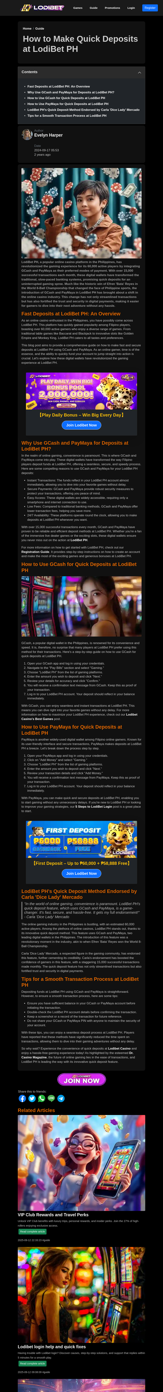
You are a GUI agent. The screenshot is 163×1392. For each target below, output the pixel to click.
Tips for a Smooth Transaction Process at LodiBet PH (66, 115)
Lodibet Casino (119, 1048)
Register (150, 7)
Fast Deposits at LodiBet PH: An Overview (58, 86)
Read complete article (32, 1231)
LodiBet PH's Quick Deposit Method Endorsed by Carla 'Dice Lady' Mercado (83, 110)
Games (77, 7)
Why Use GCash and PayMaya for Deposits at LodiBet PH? (70, 92)
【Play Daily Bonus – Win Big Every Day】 (81, 414)
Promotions (112, 7)
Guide (94, 7)
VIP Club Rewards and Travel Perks (53, 1214)
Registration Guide (35, 552)
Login (131, 7)
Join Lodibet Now (81, 425)
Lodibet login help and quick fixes (52, 1346)
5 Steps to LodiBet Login (93, 806)
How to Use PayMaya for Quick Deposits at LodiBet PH (67, 104)
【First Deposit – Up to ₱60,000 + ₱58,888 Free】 (81, 863)
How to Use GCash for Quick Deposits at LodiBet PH (66, 98)
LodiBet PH (79, 540)
